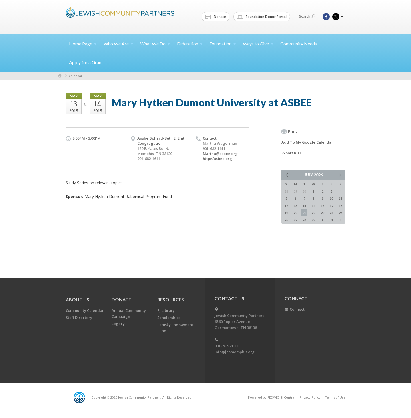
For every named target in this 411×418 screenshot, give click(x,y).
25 (340, 213)
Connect (297, 309)
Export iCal (291, 153)
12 (286, 205)
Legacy (118, 323)
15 (313, 205)
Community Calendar (85, 310)
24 (331, 213)
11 (340, 198)
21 (304, 213)
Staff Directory (79, 317)
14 (304, 205)
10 (331, 198)
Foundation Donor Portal (262, 16)
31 (331, 220)
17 (331, 205)
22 (313, 213)
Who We (118, 43)
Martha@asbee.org (220, 153)
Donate (216, 16)
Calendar (75, 76)
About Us (77, 299)
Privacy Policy (310, 397)
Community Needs (298, 43)
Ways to (258, 43)
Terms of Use (335, 397)
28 (304, 220)
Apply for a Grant (86, 62)
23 (322, 213)
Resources (170, 299)
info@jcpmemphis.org (235, 351)
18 (340, 205)
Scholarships (168, 317)
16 (322, 205)
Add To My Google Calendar (307, 142)
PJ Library (166, 310)
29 (313, 220)
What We (155, 43)
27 (295, 220)
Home (83, 43)
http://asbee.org (217, 158)
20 (295, 213)
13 (295, 205)
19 (286, 213)
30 (322, 220)
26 (286, 220)
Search (307, 16)
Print (289, 131)
